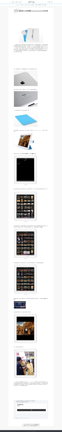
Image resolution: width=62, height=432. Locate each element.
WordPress (29, 4)
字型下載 (36, 4)
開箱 (42, 4)
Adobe (17, 4)
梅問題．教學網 (31, 2)
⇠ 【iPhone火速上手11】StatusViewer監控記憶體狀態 (31, 424)
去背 (25, 4)
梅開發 (45, 4)
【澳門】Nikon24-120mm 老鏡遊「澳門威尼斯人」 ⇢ (31, 425)
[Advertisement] (31, 19)
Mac (19, 4)
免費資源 (39, 4)
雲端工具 (33, 4)
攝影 (22, 4)
